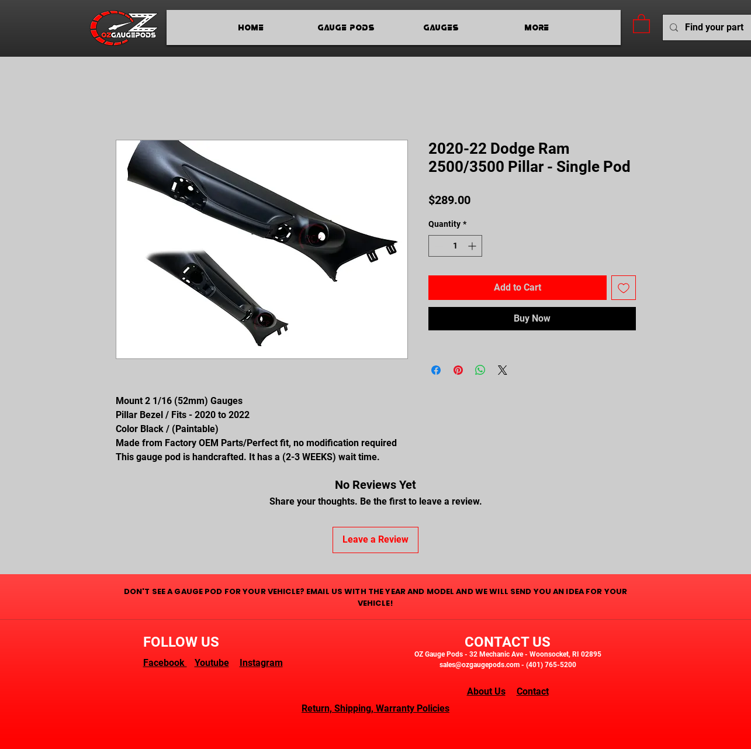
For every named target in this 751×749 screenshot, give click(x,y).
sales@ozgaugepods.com (479, 665)
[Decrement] (437, 246)
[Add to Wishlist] (623, 287)
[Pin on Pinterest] (458, 370)
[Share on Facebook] (436, 370)
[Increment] (473, 246)
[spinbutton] (455, 246)
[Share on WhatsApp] (480, 370)
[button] (641, 23)
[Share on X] (503, 370)
